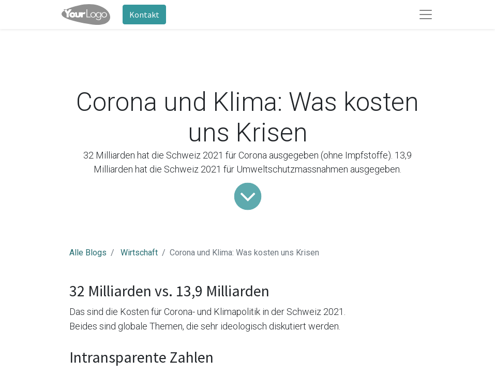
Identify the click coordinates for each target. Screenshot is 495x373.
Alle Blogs (88, 252)
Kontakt (144, 14)
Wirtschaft (139, 252)
